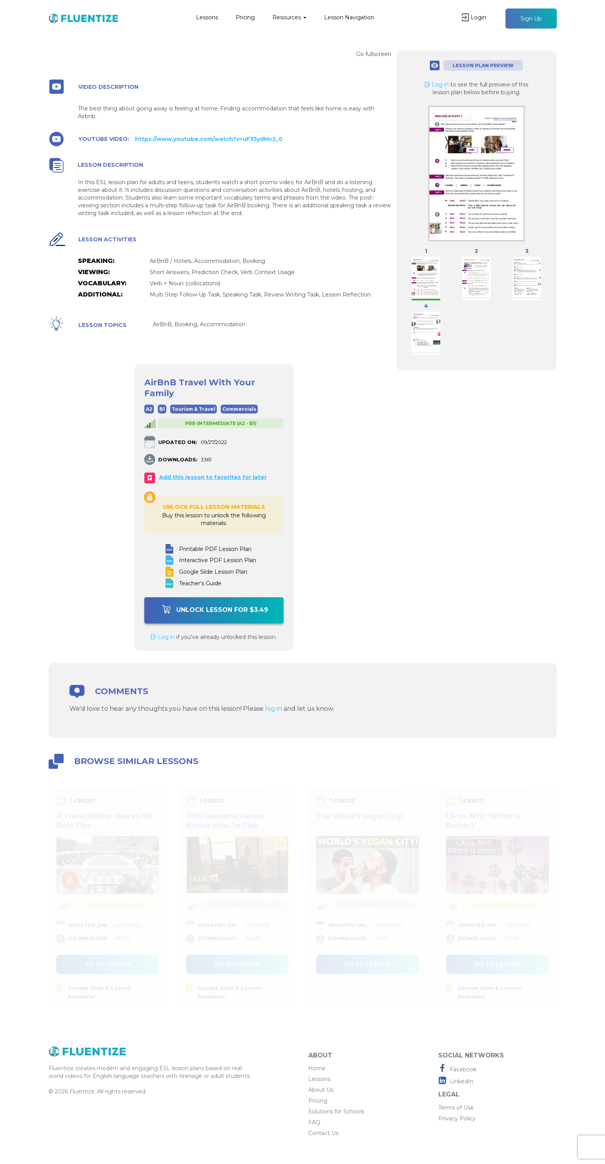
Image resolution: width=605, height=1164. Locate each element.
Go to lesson (107, 964)
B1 (162, 409)
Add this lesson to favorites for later (213, 477)
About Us (320, 1089)
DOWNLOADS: (178, 459)
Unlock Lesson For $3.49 (215, 609)
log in (273, 708)
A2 (149, 409)
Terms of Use (456, 1107)
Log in (163, 637)
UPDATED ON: (177, 442)
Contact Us (323, 1133)
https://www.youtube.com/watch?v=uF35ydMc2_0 (208, 139)
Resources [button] (289, 17)
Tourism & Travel (193, 409)
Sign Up (531, 18)
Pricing (245, 17)
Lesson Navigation (349, 17)
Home (317, 1068)
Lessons (207, 17)
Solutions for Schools (336, 1111)
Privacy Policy (457, 1118)
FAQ (314, 1122)
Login (474, 17)
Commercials (239, 409)
